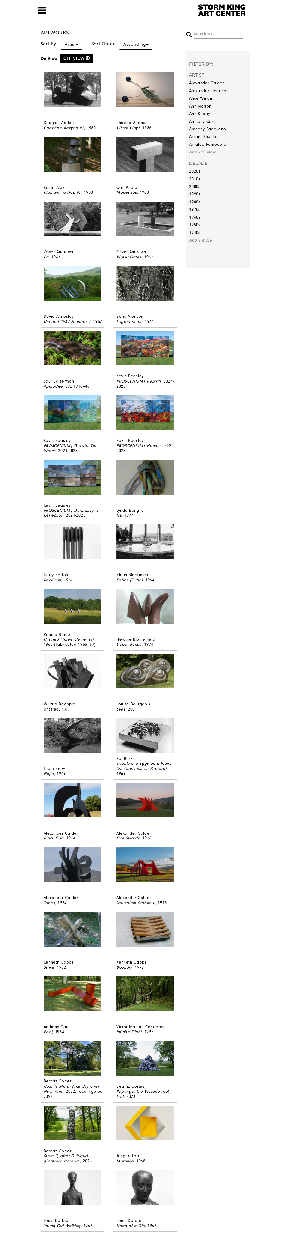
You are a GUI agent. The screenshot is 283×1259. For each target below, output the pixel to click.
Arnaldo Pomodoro (207, 144)
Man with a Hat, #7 (63, 192)
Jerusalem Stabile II (135, 902)
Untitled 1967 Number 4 (67, 321)
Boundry (124, 967)
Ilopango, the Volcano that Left (142, 1094)
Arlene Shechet (204, 136)
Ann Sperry (199, 113)
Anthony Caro (202, 121)
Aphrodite (53, 386)
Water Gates (129, 257)
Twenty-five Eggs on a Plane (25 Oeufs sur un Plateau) (144, 766)
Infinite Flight (129, 1031)
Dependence (129, 644)
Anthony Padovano (207, 129)
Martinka (125, 1161)
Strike (49, 967)
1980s (195, 202)
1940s (195, 232)
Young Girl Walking (62, 1225)
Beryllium (52, 580)
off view (76, 58)
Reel (48, 1031)
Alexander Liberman (209, 90)
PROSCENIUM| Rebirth (138, 381)
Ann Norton (200, 106)
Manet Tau (126, 192)
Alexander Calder (206, 83)
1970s (195, 209)
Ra (46, 257)
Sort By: (61, 44)
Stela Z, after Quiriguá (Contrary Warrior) (66, 1158)
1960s (195, 217)
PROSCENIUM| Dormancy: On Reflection (73, 513)
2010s (195, 179)
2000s (195, 186)
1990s (195, 194)
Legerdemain (129, 321)
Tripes (49, 902)
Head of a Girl (130, 1225)
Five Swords (128, 838)
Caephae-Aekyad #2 (64, 127)
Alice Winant (201, 98)
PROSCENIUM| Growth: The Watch (71, 448)
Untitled (51, 709)
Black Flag (54, 838)
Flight (49, 773)
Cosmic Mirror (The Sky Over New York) (71, 1089)
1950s (195, 224)
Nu (119, 515)
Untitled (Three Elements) (69, 639)
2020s (195, 171)
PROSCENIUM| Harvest (139, 445)
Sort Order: (121, 44)
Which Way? (128, 127)
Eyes (120, 709)
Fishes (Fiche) (129, 580)
